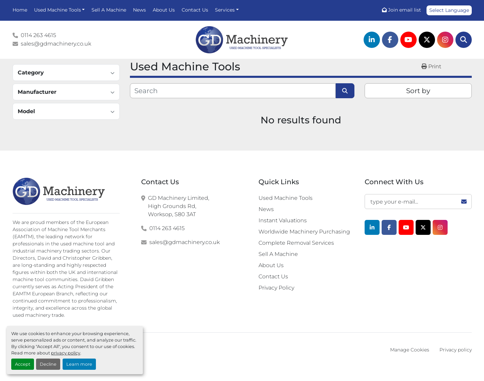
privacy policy (65, 353)
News (139, 10)
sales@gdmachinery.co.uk (56, 43)
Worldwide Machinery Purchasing (304, 231)
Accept (22, 364)
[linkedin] (372, 40)
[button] (59, 10)
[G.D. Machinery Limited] (59, 191)
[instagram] (445, 40)
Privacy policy (455, 350)
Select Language (449, 10)
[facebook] (390, 40)
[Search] (463, 40)
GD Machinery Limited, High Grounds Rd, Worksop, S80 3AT (178, 206)
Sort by (418, 91)
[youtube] (408, 40)
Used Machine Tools (57, 10)
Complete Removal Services (296, 243)
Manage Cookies (409, 350)
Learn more (79, 364)
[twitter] (427, 40)
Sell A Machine (108, 10)
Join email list (404, 10)
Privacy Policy (276, 287)
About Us (164, 10)
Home (20, 10)
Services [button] (225, 10)
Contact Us (195, 10)
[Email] (418, 201)
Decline (48, 364)
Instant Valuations (282, 220)
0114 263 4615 (38, 35)
